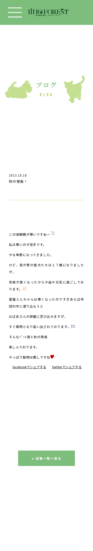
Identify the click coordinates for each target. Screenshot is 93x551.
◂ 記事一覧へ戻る (46, 458)
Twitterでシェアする (67, 366)
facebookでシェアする (29, 366)
